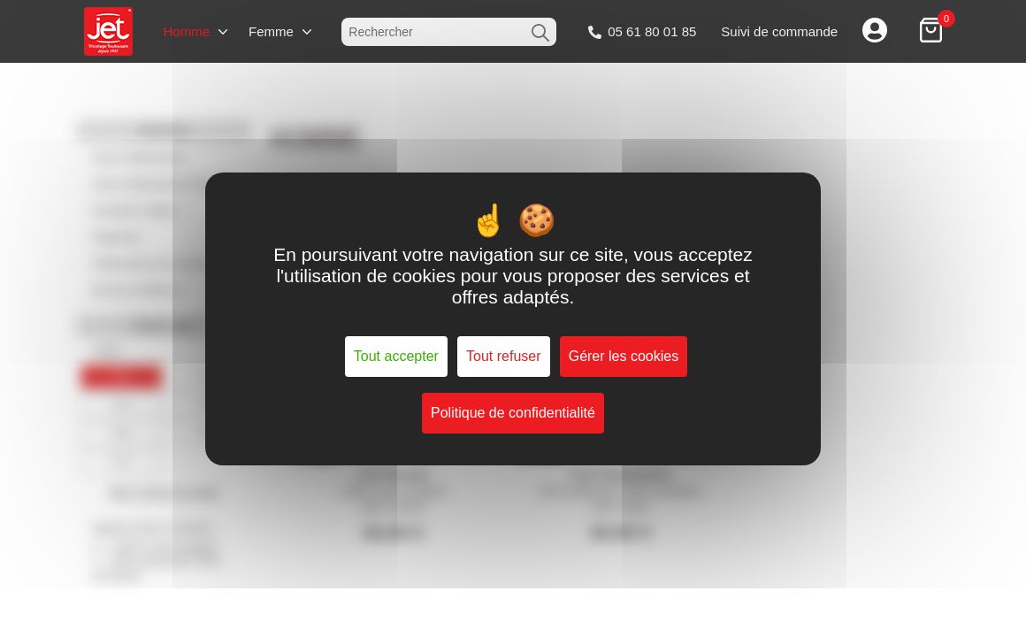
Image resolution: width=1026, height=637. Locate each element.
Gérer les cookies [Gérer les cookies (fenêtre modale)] (624, 356)
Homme (186, 31)
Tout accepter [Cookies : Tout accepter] (396, 356)
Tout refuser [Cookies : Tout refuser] (503, 356)
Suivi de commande (779, 31)
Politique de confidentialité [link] (513, 412)
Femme (271, 31)
